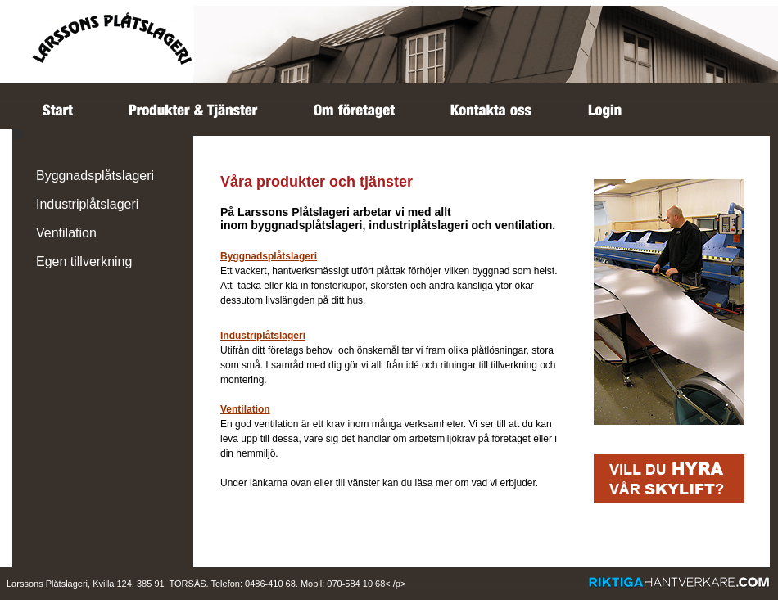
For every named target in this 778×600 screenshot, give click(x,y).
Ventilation (66, 233)
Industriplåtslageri (87, 204)
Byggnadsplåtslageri (95, 176)
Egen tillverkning (84, 261)
